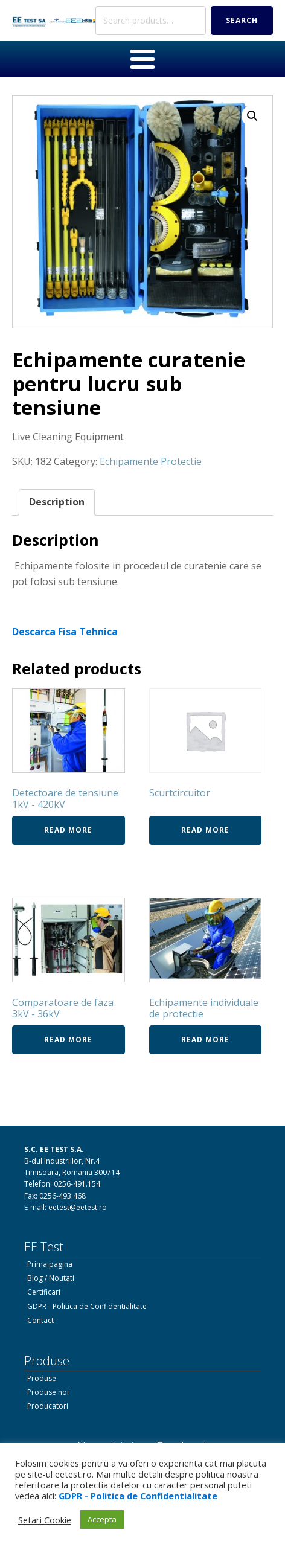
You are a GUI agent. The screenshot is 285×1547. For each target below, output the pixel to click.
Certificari (43, 1292)
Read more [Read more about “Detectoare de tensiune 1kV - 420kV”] (68, 830)
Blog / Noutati (50, 1278)
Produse (41, 1378)
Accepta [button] (102, 1519)
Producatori (47, 1406)
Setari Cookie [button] (44, 1519)
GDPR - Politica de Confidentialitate (87, 1306)
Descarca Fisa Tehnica (65, 631)
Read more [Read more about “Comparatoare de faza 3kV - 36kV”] (68, 1039)
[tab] (57, 502)
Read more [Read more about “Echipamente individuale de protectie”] (205, 1039)
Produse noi (48, 1392)
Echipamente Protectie (151, 461)
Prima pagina (49, 1264)
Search (242, 20)
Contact (40, 1320)
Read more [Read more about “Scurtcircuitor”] (205, 830)
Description (57, 501)
